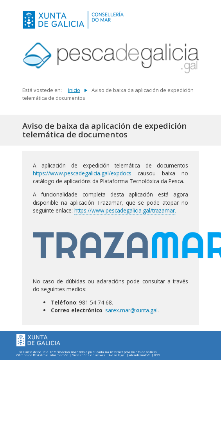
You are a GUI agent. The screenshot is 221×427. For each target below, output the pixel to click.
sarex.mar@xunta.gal (131, 310)
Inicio (74, 90)
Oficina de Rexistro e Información (42, 355)
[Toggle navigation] (191, 19)
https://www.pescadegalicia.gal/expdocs (85, 173)
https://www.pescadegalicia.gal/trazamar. (125, 210)
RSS (157, 355)
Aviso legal (117, 355)
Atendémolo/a (140, 355)
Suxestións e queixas (88, 355)
